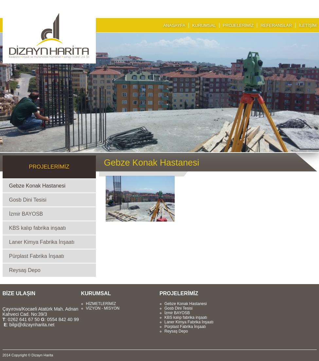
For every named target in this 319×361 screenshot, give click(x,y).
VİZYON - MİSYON (103, 308)
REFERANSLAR (276, 25)
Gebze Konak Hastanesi (37, 186)
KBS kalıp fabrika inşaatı (37, 228)
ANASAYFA (174, 25)
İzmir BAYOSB (26, 214)
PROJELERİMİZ (238, 25)
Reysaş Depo (25, 270)
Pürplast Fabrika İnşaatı (36, 256)
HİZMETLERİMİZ (101, 303)
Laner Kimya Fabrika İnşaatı (42, 242)
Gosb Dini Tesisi (27, 200)
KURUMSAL (204, 25)
